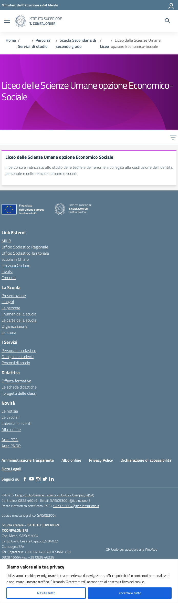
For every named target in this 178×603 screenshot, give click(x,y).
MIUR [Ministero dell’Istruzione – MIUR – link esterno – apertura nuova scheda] (6, 241)
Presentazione (14, 295)
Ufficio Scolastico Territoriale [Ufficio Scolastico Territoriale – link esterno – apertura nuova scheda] (25, 253)
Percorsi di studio (16, 363)
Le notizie (10, 411)
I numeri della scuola (19, 314)
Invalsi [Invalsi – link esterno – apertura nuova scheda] (7, 271)
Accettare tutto (130, 593)
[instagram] (38, 479)
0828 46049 (27, 500)
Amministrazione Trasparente (28, 460)
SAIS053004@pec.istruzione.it (76, 505)
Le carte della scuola (19, 320)
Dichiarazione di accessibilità (146, 460)
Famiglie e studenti (18, 357)
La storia (9, 332)
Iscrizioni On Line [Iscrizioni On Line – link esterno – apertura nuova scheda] (16, 265)
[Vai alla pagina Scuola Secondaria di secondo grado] (76, 43)
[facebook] (25, 479)
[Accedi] (171, 5)
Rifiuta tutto (46, 593)
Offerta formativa (16, 381)
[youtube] (31, 479)
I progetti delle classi (19, 393)
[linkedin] (51, 479)
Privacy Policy (101, 460)
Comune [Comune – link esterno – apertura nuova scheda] (9, 278)
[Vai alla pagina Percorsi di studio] (41, 43)
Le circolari (10, 417)
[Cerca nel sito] (167, 21)
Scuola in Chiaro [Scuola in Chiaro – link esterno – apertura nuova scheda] (15, 259)
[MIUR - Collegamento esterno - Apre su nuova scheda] (30, 5)
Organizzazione (14, 326)
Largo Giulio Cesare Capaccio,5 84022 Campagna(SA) (54, 495)
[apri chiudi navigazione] (7, 21)
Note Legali (11, 469)
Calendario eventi (16, 423)
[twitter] (45, 479)
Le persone (11, 308)
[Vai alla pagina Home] (11, 40)
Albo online (11, 429)
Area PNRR (11, 446)
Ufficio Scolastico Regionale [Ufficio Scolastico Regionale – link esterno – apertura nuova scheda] (25, 247)
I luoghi (8, 302)
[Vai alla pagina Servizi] (24, 46)
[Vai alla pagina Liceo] (104, 46)
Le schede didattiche (19, 387)
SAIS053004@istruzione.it (70, 500)
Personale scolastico (19, 350)
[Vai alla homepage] (20, 21)
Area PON (10, 440)
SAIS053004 (46, 515)
